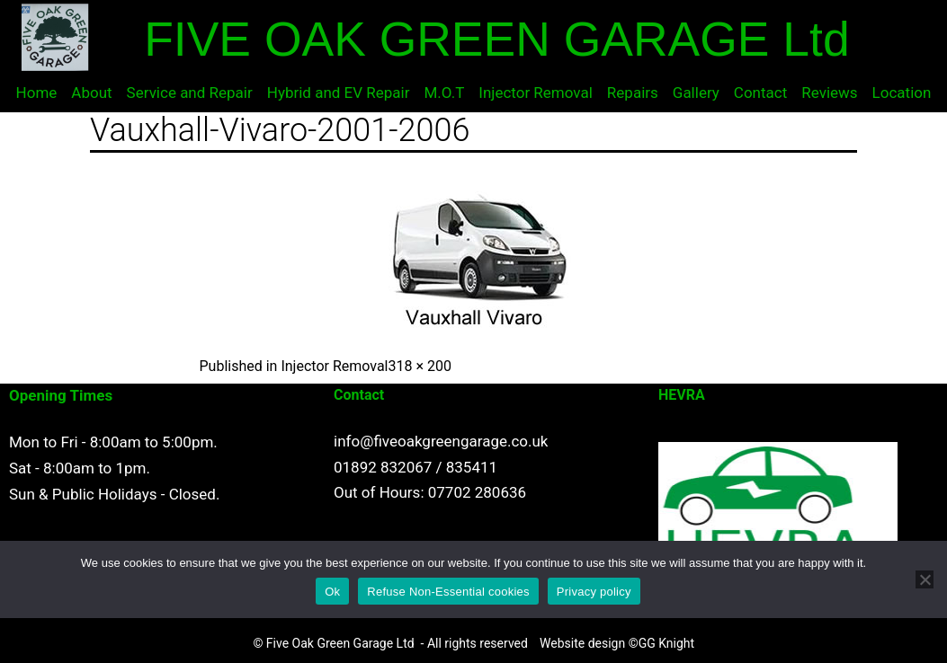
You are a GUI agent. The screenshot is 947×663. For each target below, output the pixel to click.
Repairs (632, 93)
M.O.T (444, 93)
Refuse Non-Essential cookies (448, 591)
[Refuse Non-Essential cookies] (925, 579)
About (91, 93)
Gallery (696, 93)
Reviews (829, 93)
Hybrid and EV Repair (338, 93)
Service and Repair (190, 93)
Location (902, 93)
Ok (332, 591)
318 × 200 (420, 366)
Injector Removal (535, 93)
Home (37, 93)
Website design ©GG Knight (617, 643)
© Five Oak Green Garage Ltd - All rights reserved (390, 643)
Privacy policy (594, 591)
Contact (760, 93)
